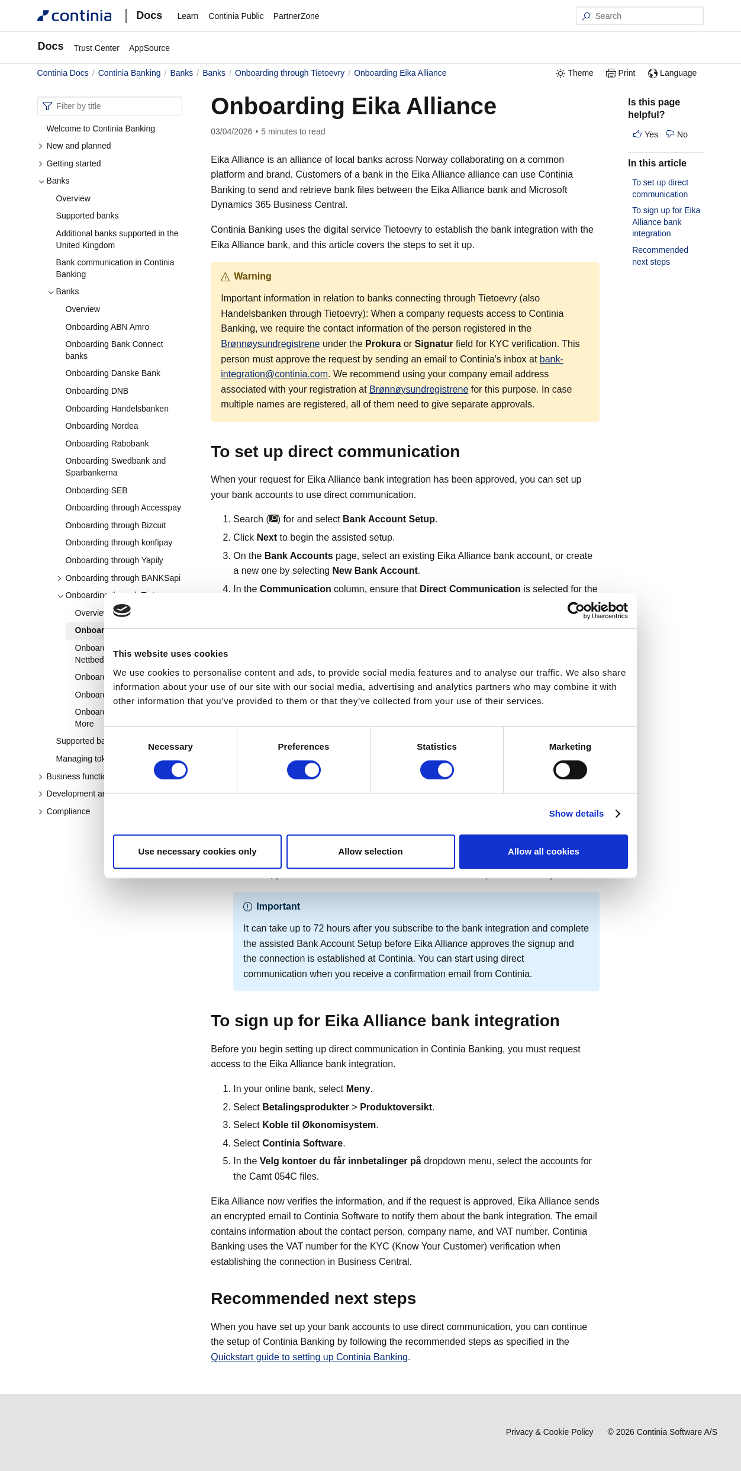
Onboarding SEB (97, 490)
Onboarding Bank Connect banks (114, 350)
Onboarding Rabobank (107, 443)
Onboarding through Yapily (114, 560)
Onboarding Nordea (102, 426)
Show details (576, 813)
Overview (73, 198)
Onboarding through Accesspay (123, 507)
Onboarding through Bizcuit (116, 525)
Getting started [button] (69, 163)
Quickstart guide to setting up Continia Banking (309, 1357)
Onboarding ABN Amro (108, 327)
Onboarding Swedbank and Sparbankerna (116, 466)
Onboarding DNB (97, 391)
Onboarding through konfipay (119, 542)
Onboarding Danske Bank (113, 373)
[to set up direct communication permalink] (467, 452)
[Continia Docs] (74, 15)
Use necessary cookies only (197, 851)
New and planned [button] (74, 145)
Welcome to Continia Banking (101, 128)
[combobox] (110, 106)
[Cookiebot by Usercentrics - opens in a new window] (576, 610)
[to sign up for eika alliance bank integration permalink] (567, 1021)
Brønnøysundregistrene (270, 344)
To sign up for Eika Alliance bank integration (666, 221)
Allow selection (370, 851)
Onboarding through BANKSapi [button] (119, 578)
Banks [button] (54, 180)
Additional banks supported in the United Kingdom (117, 239)
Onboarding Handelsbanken (117, 408)
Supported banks (87, 215)
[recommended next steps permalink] (423, 1298)
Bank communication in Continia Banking (115, 268)
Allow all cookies (543, 851)
